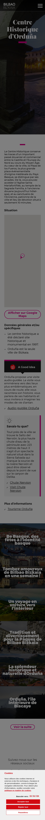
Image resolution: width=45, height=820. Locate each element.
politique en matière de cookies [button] (18, 790)
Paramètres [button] (29, 812)
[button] (31, 796)
